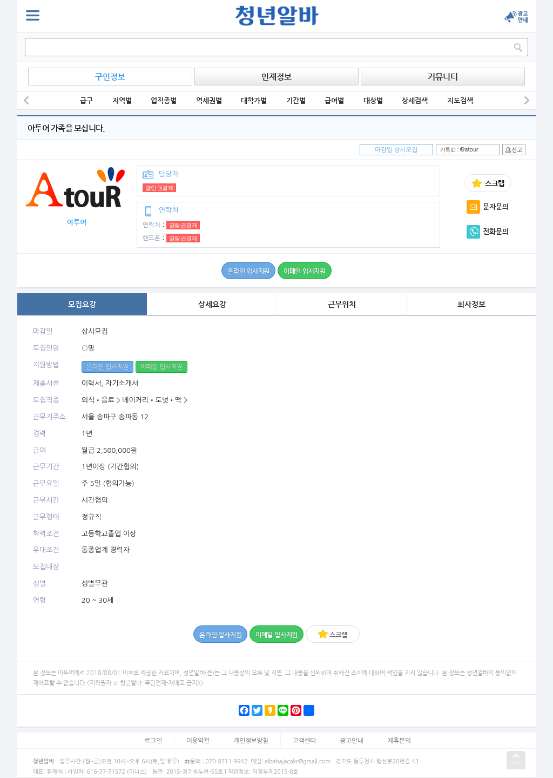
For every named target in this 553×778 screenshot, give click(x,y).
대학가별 (254, 100)
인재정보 (276, 76)
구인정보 (110, 76)
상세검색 (415, 100)
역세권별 (209, 100)
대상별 (373, 100)
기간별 (296, 100)
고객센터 (304, 740)
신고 (513, 150)
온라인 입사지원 (248, 271)
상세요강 (212, 304)
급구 (86, 100)
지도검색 (460, 100)
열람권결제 (159, 187)
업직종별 (164, 100)
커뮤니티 (443, 76)
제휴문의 (398, 740)
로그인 (153, 740)
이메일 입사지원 (305, 271)
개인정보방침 (250, 740)
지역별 (122, 100)
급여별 (334, 100)
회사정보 (471, 304)
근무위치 (342, 304)
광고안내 (351, 740)
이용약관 (198, 740)
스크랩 (332, 633)
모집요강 (82, 304)
